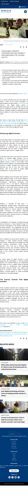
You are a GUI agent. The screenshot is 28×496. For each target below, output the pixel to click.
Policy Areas (14, 448)
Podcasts (14, 458)
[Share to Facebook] (20, 47)
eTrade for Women (14, 1)
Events (14, 455)
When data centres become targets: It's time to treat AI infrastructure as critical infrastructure (14, 367)
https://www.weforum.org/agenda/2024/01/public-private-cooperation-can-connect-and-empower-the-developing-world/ (14, 334)
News (14, 456)
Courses (14, 453)
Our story (14, 441)
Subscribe (14, 471)
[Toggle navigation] (25, 11)
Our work (14, 444)
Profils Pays (13, 446)
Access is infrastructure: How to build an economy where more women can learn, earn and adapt (13, 420)
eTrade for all (4, 1)
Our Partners (13, 443)
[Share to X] (23, 47)
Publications (14, 460)
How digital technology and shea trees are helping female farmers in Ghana (13, 393)
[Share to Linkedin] (26, 47)
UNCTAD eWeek (5, 4)
